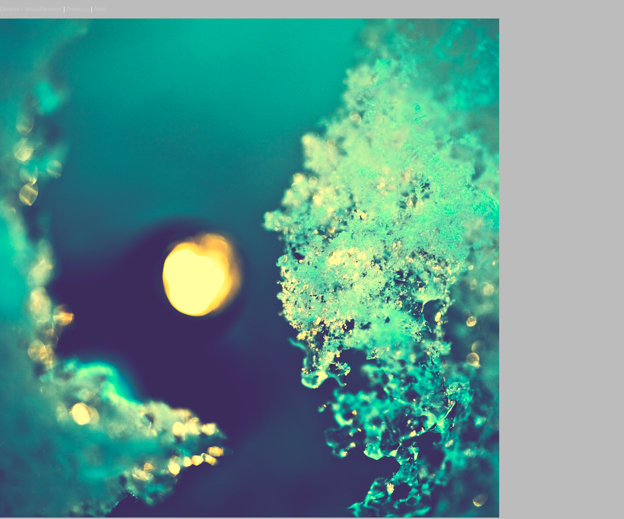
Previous (78, 9)
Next (100, 9)
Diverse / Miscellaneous (31, 9)
